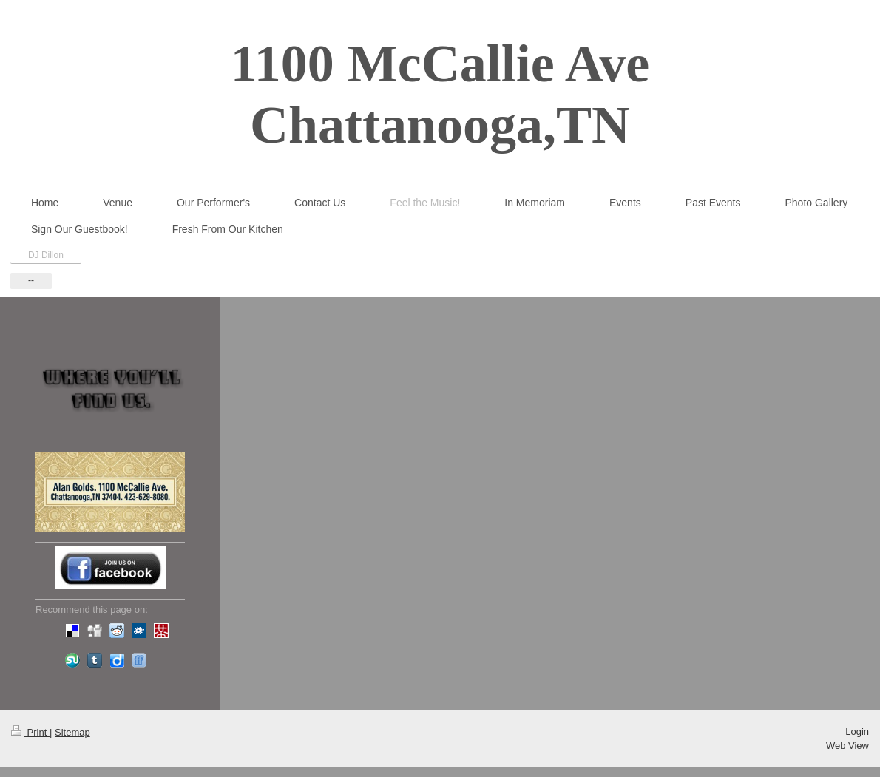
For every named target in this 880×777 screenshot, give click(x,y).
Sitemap (72, 732)
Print (30, 732)
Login (857, 731)
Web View (847, 745)
